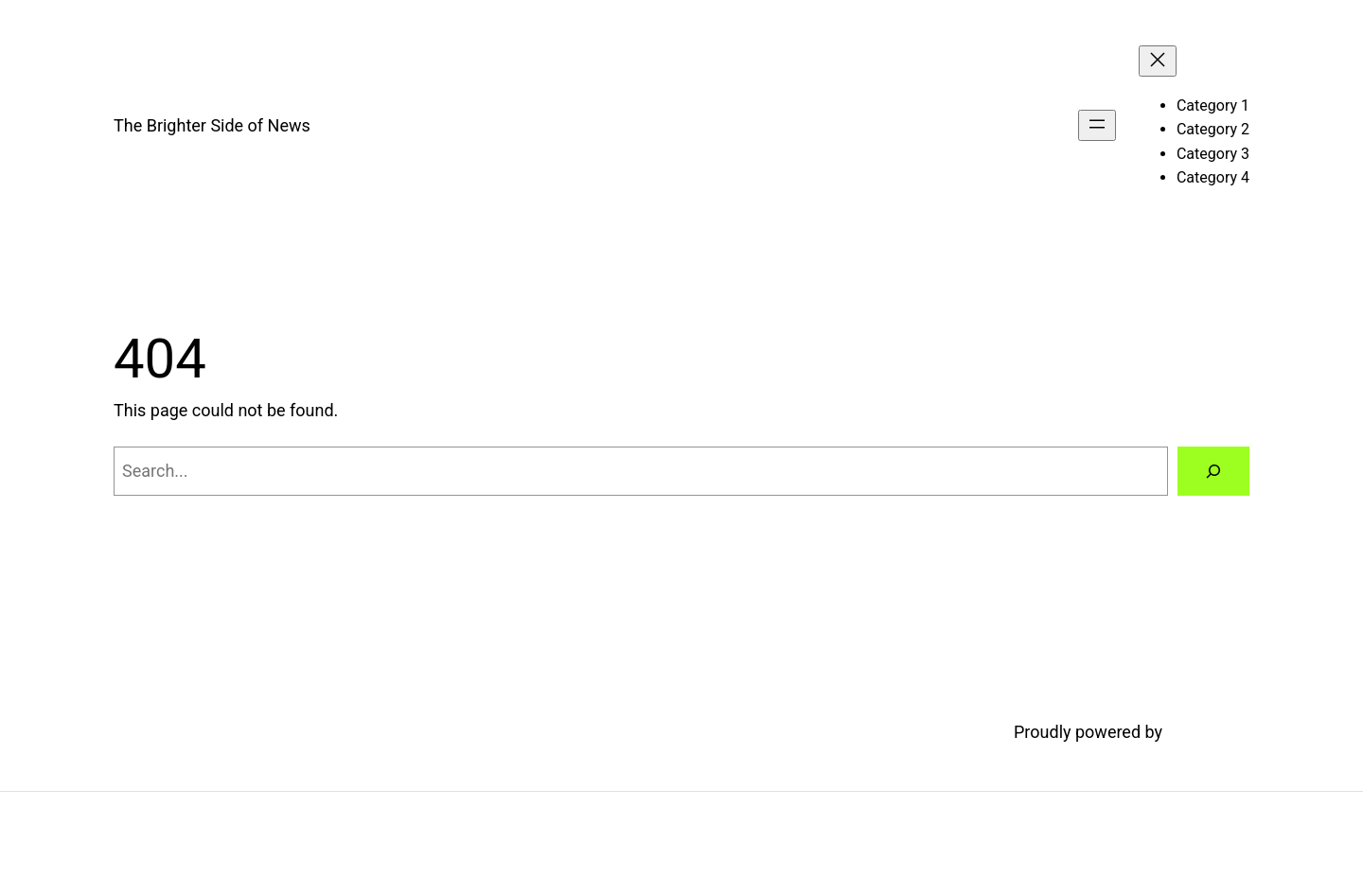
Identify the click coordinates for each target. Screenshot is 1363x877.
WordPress (1208, 732)
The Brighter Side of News (212, 125)
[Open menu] (1097, 125)
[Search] (1213, 471)
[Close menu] (1158, 61)
